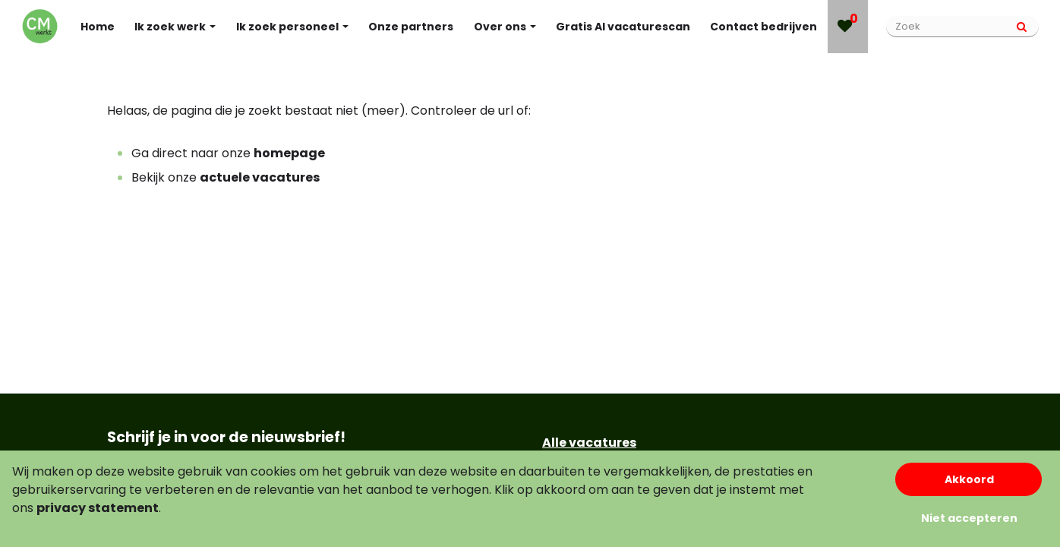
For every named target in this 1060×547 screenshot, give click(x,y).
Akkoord (969, 479)
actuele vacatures (260, 177)
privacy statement (97, 508)
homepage (289, 153)
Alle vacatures (589, 442)
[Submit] (1021, 27)
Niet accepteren (969, 518)
